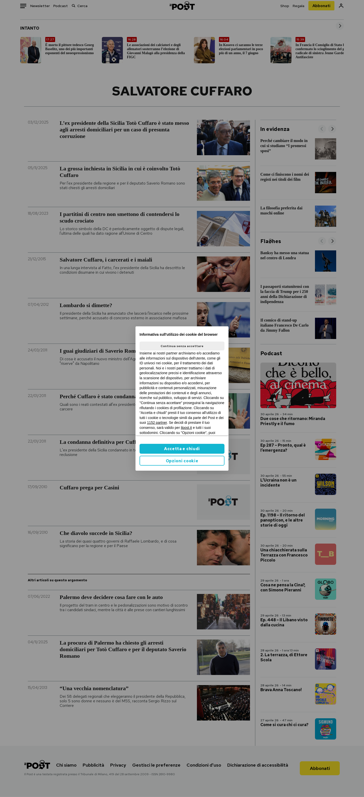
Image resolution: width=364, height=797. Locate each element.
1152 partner (157, 423)
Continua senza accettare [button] (182, 346)
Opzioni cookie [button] (182, 461)
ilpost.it (186, 428)
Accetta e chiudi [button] (182, 448)
